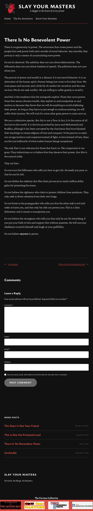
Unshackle (13, 264)
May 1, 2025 (84, 444)
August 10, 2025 (82, 435)
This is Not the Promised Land (71, 264)
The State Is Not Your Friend (21, 425)
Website (7, 362)
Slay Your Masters (20, 474)
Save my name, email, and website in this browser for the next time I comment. (37, 374)
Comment (8, 305)
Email (7, 349)
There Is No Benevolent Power (22, 443)
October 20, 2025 (82, 426)
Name (7, 336)
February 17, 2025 (82, 453)
